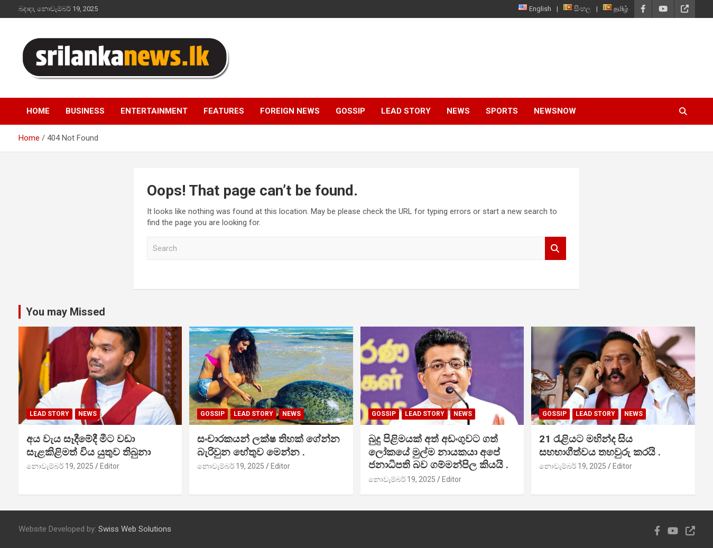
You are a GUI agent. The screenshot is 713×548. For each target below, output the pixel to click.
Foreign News (290, 111)
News (458, 111)
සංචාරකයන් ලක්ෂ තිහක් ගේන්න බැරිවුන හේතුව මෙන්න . (268, 445)
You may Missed (65, 311)
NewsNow (555, 111)
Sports (502, 111)
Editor (109, 466)
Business (85, 111)
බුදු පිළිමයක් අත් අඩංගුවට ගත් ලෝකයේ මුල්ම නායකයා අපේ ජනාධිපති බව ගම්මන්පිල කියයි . (438, 452)
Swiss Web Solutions (134, 529)
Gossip (350, 111)
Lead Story (406, 111)
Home (38, 111)
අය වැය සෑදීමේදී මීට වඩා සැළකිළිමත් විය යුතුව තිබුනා (88, 445)
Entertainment (154, 111)
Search (555, 249)
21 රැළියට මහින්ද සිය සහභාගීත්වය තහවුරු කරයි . (600, 445)
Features (223, 111)
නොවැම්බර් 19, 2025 (60, 466)
